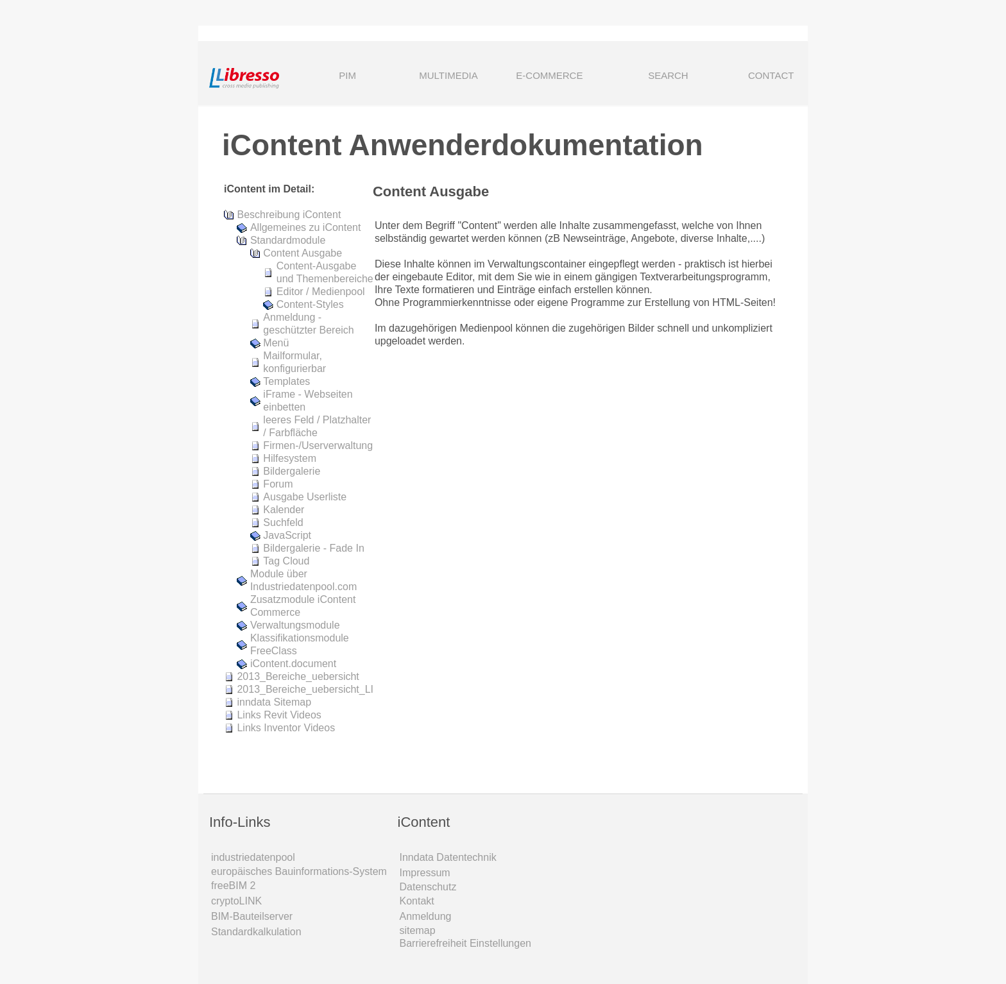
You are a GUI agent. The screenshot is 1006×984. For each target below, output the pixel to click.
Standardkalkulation (256, 931)
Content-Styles (310, 304)
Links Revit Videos (279, 714)
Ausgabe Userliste (304, 496)
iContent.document (293, 663)
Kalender (283, 509)
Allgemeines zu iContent (305, 227)
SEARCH (650, 77)
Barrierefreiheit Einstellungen (465, 943)
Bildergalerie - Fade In (313, 548)
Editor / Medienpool (321, 291)
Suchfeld (283, 522)
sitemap (418, 930)
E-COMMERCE (549, 75)
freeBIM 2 (233, 885)
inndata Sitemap (274, 702)
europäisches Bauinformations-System (299, 871)
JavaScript (287, 535)
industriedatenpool (253, 857)
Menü (276, 342)
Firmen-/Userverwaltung (318, 445)
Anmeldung (426, 916)
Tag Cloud (286, 561)
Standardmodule (287, 240)
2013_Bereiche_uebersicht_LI (305, 689)
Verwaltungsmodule (295, 625)
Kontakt (417, 900)
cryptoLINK (236, 900)
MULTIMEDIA (448, 75)
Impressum (425, 872)
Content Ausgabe (302, 253)
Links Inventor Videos (286, 727)
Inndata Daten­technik (448, 857)
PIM (347, 75)
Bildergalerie (291, 471)
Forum (278, 484)
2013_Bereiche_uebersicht (298, 676)
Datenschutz (428, 886)
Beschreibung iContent (289, 214)
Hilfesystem (289, 458)
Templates (286, 381)
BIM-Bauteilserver (252, 916)
